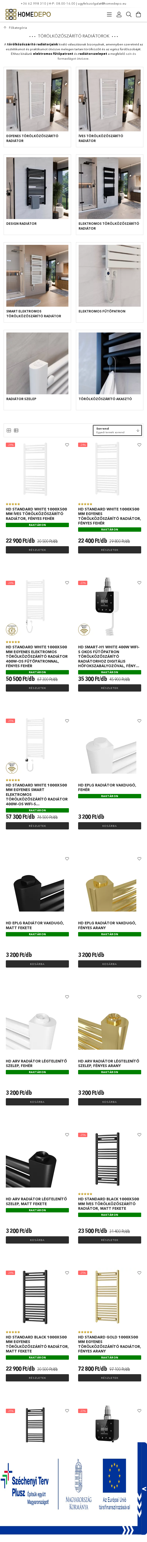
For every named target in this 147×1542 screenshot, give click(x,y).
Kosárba (109, 826)
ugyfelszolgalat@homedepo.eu (102, 3)
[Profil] (119, 14)
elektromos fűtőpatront (53, 54)
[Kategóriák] (109, 14)
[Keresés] (129, 14)
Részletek (37, 550)
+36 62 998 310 (33, 3)
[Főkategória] (15, 27)
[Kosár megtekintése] (138, 14)
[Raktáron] (37, 524)
